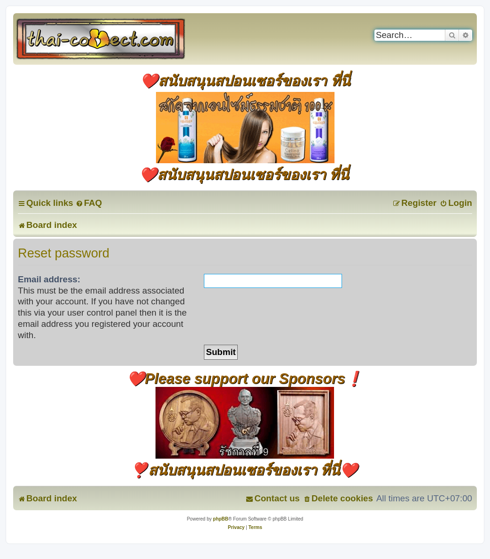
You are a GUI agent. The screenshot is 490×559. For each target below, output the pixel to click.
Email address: (49, 279)
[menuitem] (89, 202)
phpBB (220, 518)
